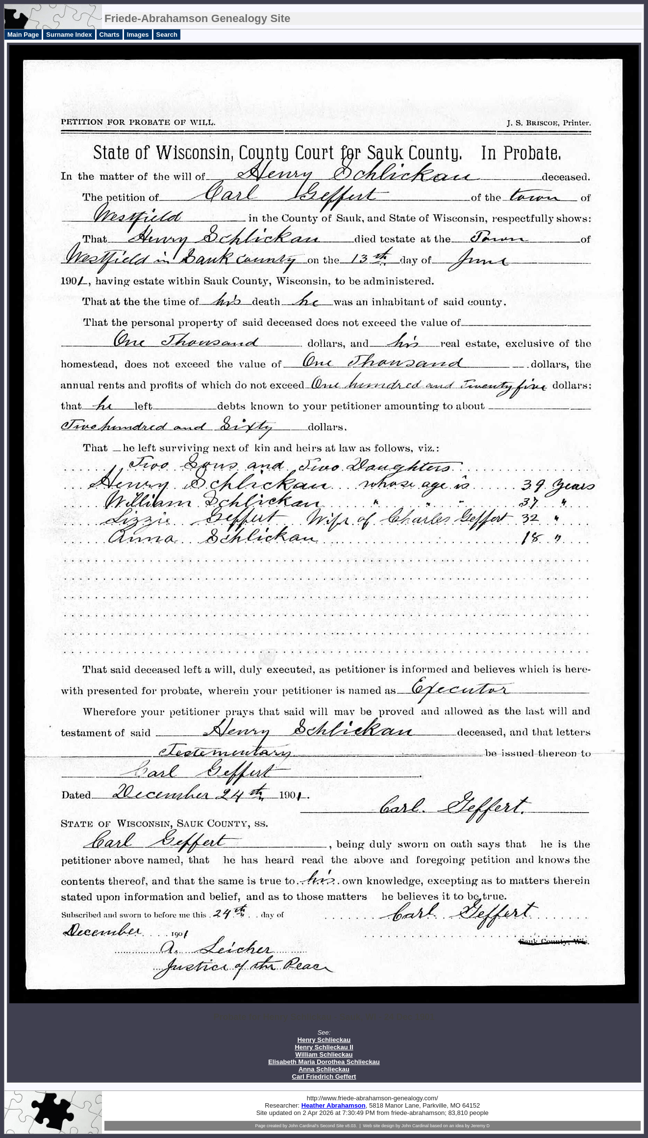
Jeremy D (480, 1125)
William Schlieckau (324, 1054)
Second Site (332, 1125)
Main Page (23, 34)
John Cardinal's (303, 1125)
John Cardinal (415, 1125)
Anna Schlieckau (324, 1069)
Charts (110, 34)
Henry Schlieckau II (324, 1047)
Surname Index (69, 34)
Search (166, 34)
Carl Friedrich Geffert (324, 1076)
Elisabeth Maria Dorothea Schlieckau (324, 1061)
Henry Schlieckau (324, 1039)
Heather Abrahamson (333, 1105)
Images (138, 34)
